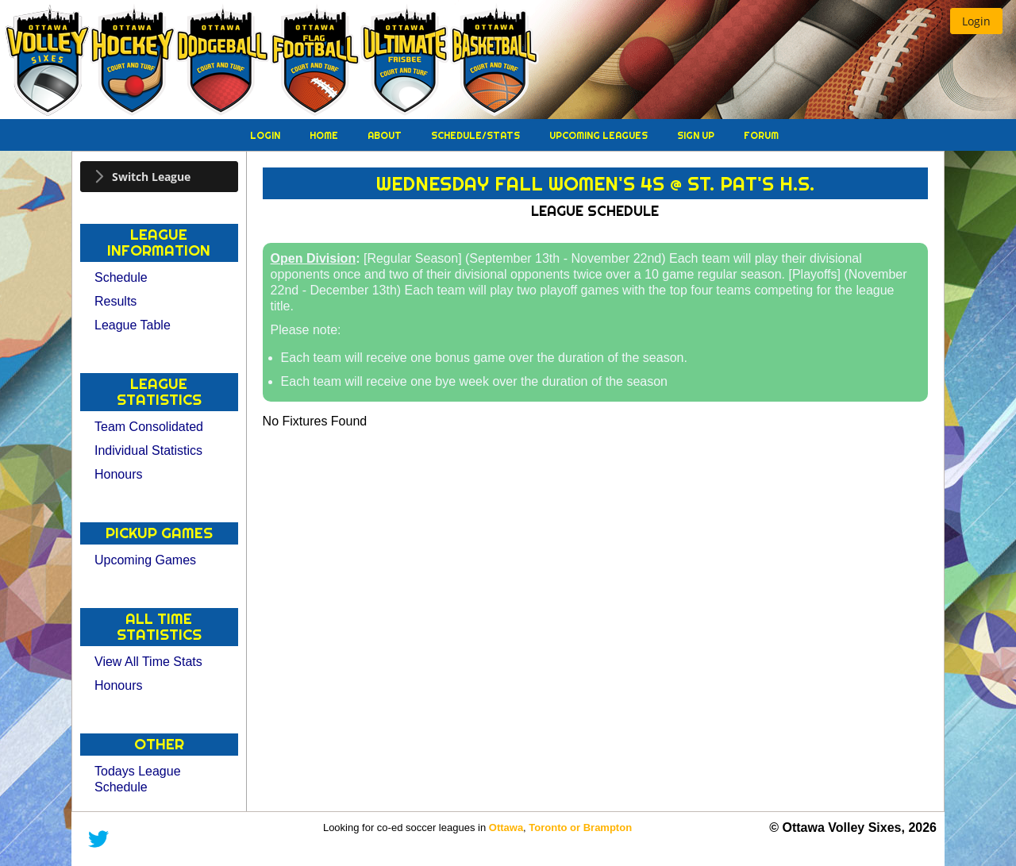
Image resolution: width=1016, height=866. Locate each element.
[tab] (159, 176)
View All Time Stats (148, 661)
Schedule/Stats (476, 135)
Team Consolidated (148, 426)
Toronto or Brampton (580, 827)
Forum (761, 135)
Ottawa (506, 827)
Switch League (151, 176)
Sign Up (697, 135)
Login (266, 135)
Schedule (121, 277)
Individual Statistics (148, 450)
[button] (976, 21)
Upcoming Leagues (599, 135)
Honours (118, 474)
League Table (132, 325)
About (386, 135)
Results (115, 301)
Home (325, 135)
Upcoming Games (145, 560)
